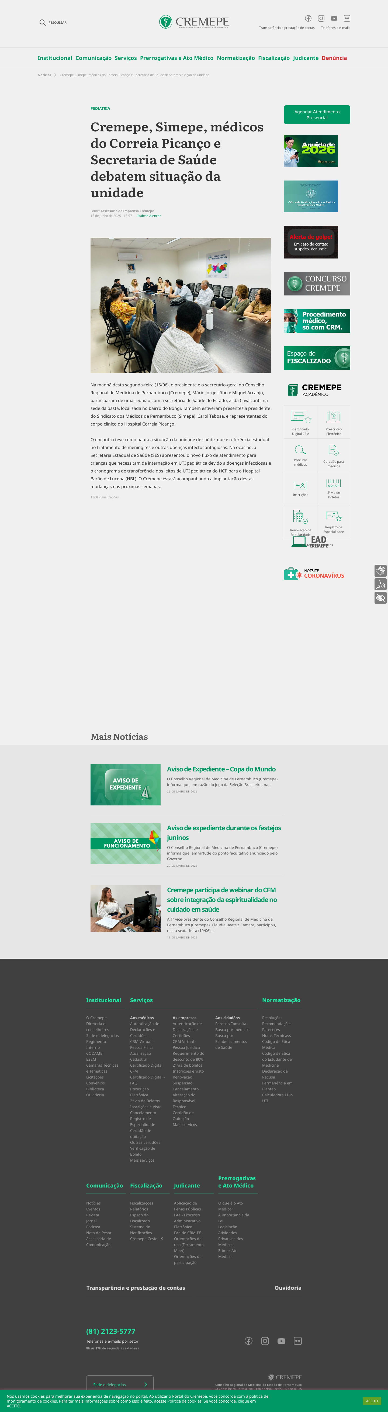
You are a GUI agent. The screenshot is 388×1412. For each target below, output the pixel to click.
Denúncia (334, 58)
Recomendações (277, 1023)
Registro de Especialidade (142, 1121)
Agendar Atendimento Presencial (317, 115)
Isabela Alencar (149, 215)
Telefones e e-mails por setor (112, 1341)
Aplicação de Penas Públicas (187, 1206)
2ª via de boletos (187, 1065)
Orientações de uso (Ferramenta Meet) (189, 1244)
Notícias (44, 75)
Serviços (126, 58)
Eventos (93, 1209)
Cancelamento (143, 1112)
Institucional (55, 58)
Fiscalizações (141, 1203)
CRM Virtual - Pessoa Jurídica (186, 1044)
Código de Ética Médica (276, 1044)
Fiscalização (274, 58)
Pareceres (271, 1029)
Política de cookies (184, 1401)
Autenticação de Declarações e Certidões (144, 1029)
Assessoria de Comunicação (98, 1241)
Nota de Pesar (99, 1232)
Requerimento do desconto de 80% (188, 1056)
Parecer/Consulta (230, 1023)
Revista (92, 1214)
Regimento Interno (96, 1044)
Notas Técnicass (276, 1035)
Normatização (236, 58)
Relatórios (139, 1209)
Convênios (95, 1083)
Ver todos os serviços (317, 545)
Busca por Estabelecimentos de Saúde (231, 1041)
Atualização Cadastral (140, 1056)
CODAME (94, 1053)
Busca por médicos (232, 1029)
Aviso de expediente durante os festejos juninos (224, 832)
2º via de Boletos (145, 1100)
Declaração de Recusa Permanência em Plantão (277, 1080)
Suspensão (182, 1083)
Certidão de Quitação (183, 1115)
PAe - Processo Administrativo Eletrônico (187, 1220)
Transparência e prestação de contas (287, 27)
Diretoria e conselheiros (97, 1026)
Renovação (182, 1077)
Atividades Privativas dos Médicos (230, 1238)
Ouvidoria (95, 1094)
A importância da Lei (233, 1217)
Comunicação (93, 58)
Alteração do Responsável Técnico (184, 1100)
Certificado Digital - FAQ (147, 1080)
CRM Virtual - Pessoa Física (142, 1044)
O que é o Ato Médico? (230, 1206)
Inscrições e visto (188, 1071)
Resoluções (272, 1017)
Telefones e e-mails (335, 27)
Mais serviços (142, 1160)
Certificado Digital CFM (146, 1068)
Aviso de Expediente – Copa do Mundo (221, 768)
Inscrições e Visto (145, 1106)
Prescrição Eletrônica (139, 1091)
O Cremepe (96, 1017)
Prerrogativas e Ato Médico (177, 58)
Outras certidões (145, 1142)
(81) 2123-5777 (111, 1331)
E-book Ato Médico (227, 1253)
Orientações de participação (188, 1259)
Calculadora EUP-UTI (277, 1097)
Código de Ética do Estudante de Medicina (277, 1059)
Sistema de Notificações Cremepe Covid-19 (146, 1232)
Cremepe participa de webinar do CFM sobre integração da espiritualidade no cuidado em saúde (222, 899)
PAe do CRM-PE (187, 1232)
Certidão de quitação (140, 1133)
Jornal (91, 1220)
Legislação (227, 1226)
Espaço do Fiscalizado (140, 1217)
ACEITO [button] (372, 1401)
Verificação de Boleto (142, 1151)
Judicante (306, 58)
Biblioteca (95, 1088)
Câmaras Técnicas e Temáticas (102, 1068)
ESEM (91, 1059)
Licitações (95, 1077)
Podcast (93, 1226)
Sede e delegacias (102, 1035)
